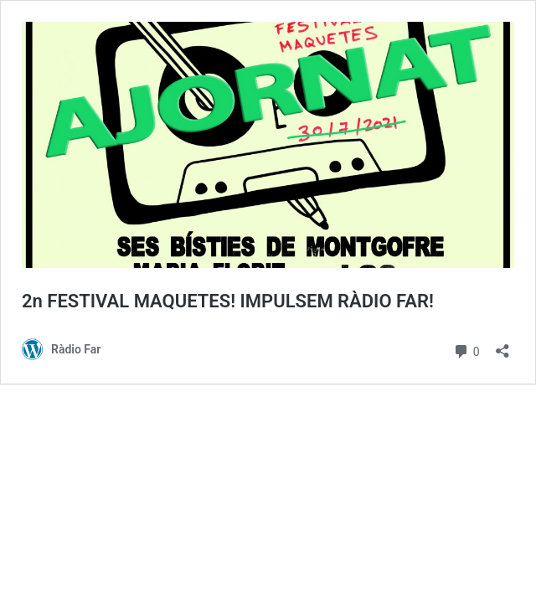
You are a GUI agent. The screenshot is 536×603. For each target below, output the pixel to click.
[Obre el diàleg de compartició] (502, 345)
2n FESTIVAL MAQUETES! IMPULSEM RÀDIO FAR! (228, 301)
